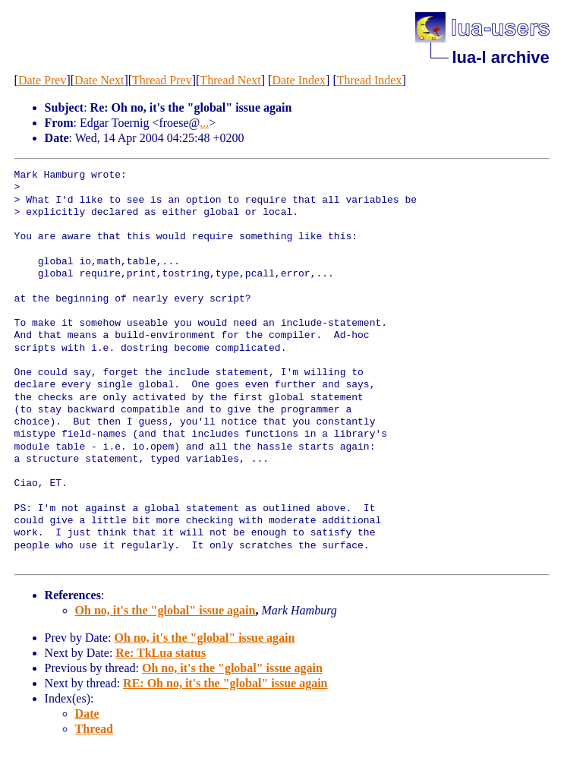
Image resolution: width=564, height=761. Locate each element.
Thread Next (230, 80)
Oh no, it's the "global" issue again (165, 610)
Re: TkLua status (160, 652)
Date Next (99, 80)
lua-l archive (500, 57)
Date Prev (42, 80)
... (204, 122)
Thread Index (369, 80)
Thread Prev (162, 80)
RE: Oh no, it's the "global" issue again (225, 683)
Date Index (299, 80)
